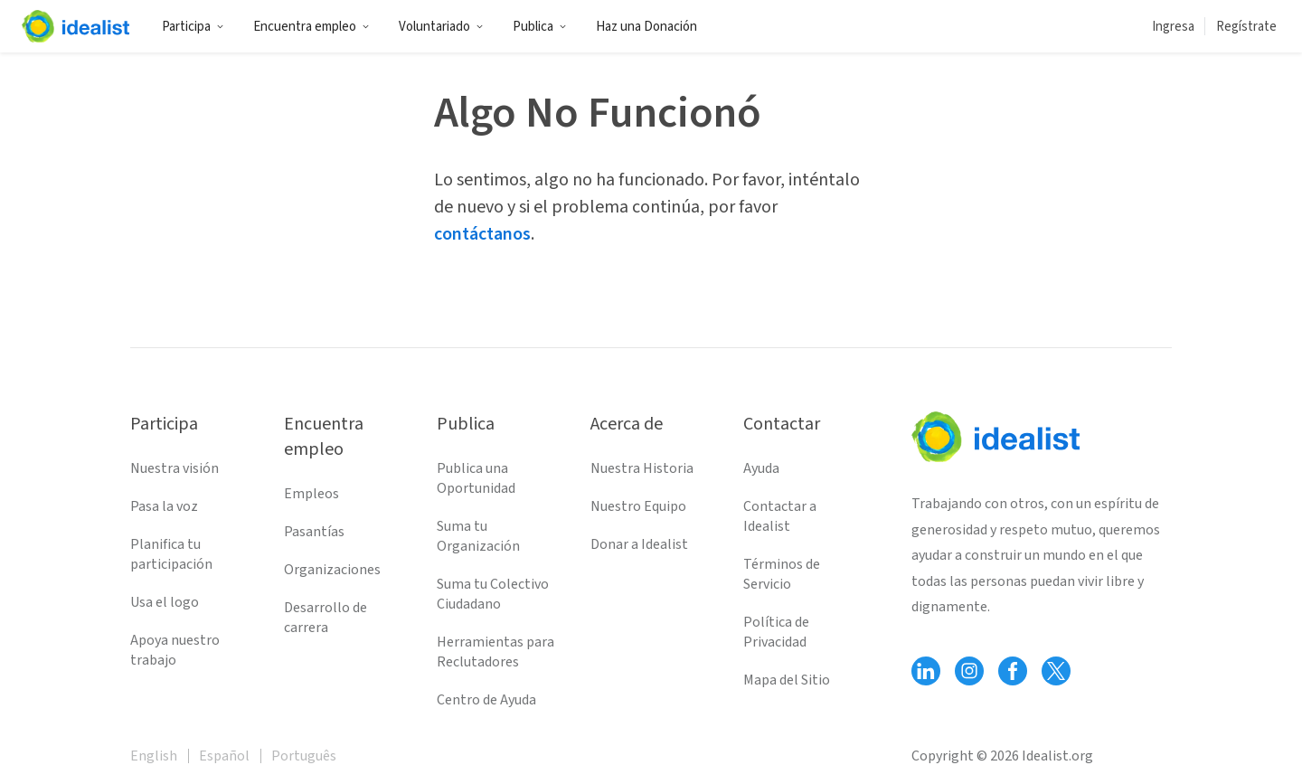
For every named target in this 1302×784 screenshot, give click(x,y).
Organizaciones (332, 570)
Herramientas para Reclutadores (495, 652)
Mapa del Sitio (786, 680)
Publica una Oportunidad (476, 478)
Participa (193, 26)
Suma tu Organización (478, 536)
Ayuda (761, 468)
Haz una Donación (646, 26)
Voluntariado (441, 26)
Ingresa (1173, 26)
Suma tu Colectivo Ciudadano (493, 594)
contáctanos (482, 234)
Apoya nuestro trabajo (175, 650)
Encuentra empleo (311, 26)
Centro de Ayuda (486, 700)
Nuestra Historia (641, 468)
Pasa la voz (164, 506)
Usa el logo (164, 602)
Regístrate (1246, 26)
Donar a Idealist (639, 544)
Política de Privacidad (776, 632)
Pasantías (314, 532)
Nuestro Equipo (638, 506)
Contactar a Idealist (779, 516)
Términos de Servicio (781, 574)
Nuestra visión (174, 468)
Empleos (311, 494)
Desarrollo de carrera (325, 618)
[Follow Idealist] (925, 670)
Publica (540, 26)
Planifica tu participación (171, 554)
